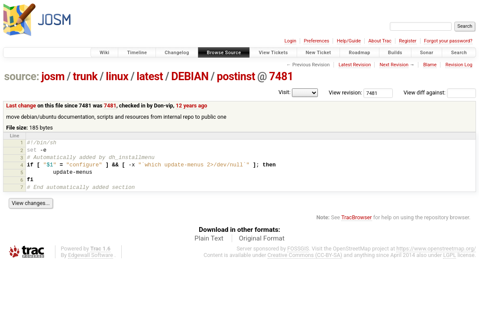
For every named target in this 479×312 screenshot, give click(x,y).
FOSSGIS (298, 248)
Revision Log (458, 65)
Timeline (137, 52)
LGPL (449, 255)
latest (149, 76)
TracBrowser (356, 217)
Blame (430, 65)
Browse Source (224, 52)
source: (21, 76)
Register (407, 41)
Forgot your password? (448, 41)
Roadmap (359, 52)
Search (459, 52)
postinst (236, 76)
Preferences (316, 41)
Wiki (105, 52)
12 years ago (191, 105)
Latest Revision (355, 65)
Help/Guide (349, 41)
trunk (85, 76)
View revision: (345, 92)
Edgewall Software (90, 255)
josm (53, 76)
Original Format (262, 238)
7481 (281, 76)
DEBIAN (189, 76)
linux (117, 76)
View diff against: (440, 92)
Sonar (427, 52)
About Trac (380, 41)
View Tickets (273, 52)
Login (290, 41)
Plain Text (208, 238)
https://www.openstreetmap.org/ (436, 248)
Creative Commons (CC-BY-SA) (305, 255)
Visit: (284, 92)
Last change (21, 105)
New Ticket (318, 52)
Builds (395, 52)
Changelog (177, 52)
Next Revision (393, 65)
